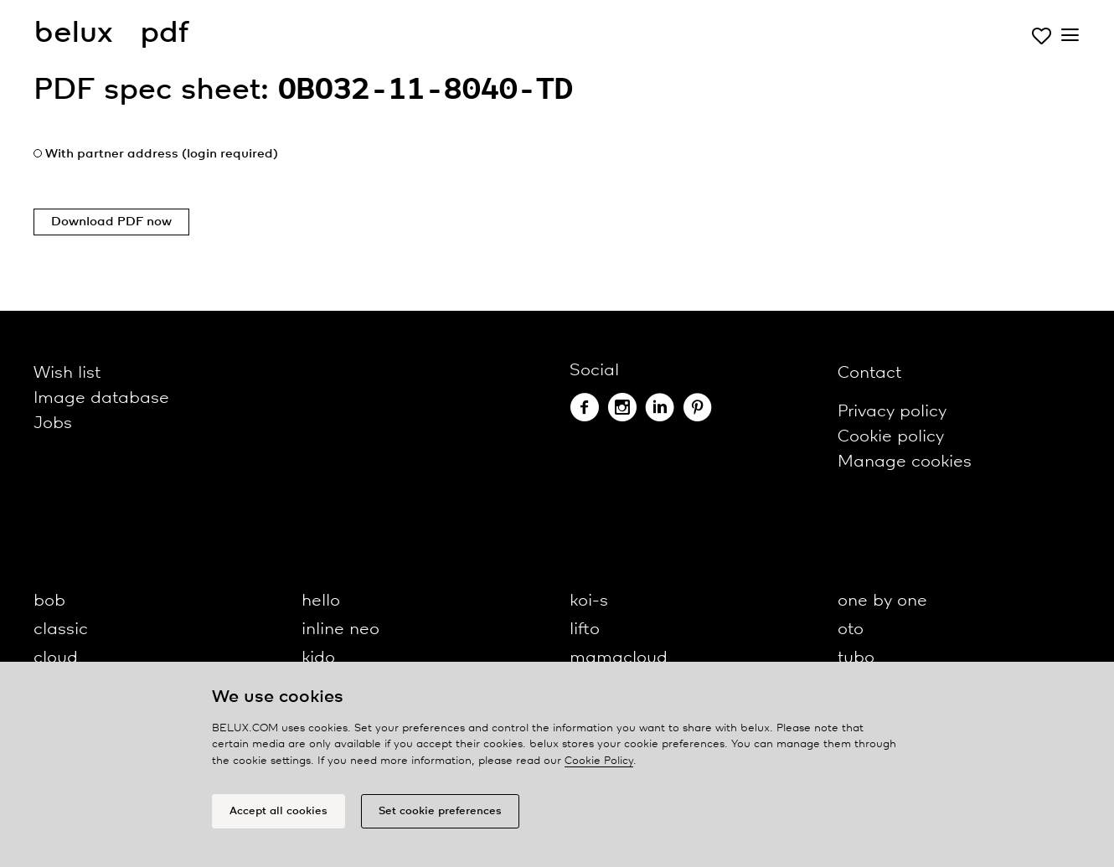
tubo (856, 658)
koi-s (589, 601)
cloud (56, 658)
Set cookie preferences (440, 811)
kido (318, 658)
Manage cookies (905, 462)
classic (61, 629)
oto (851, 629)
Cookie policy (891, 437)
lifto (585, 629)
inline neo (340, 629)
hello (321, 601)
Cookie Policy (599, 761)
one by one (882, 601)
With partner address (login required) (161, 154)
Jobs (53, 423)
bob (49, 601)
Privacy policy (892, 412)
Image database (101, 398)
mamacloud (619, 658)
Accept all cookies (278, 811)
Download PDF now (111, 222)
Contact (869, 373)
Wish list (67, 373)
